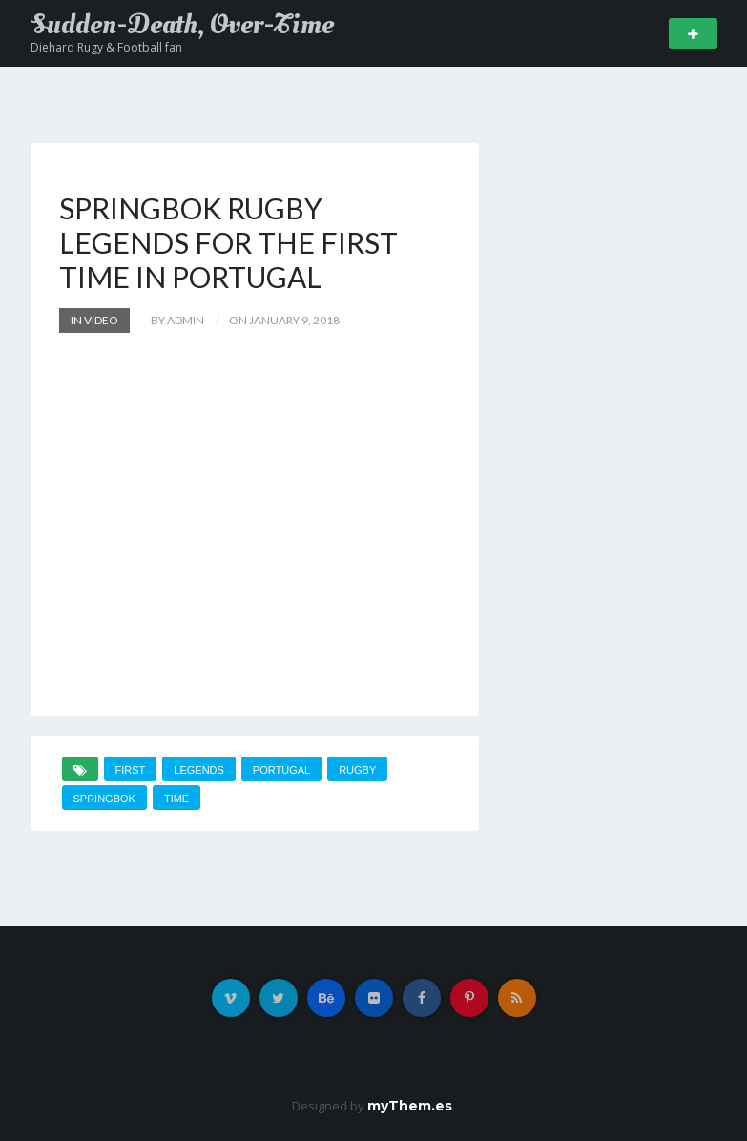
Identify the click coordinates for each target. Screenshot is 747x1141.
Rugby (357, 770)
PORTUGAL (281, 770)
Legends (199, 770)
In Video (94, 320)
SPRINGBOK (104, 798)
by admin (177, 320)
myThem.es (409, 1105)
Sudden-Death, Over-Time (182, 24)
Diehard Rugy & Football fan (106, 47)
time (176, 798)
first (130, 770)
